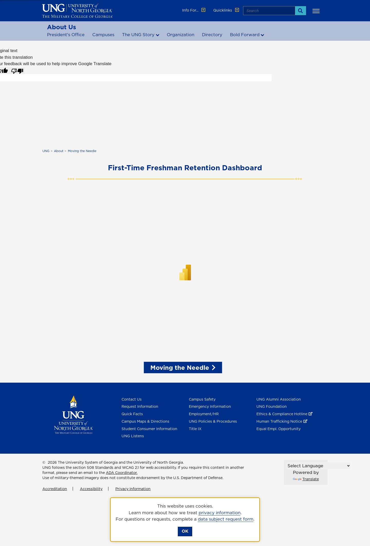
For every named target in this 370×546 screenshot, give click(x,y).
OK (185, 531)
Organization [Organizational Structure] (180, 35)
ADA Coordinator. (121, 472)
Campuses (103, 35)
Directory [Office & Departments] (212, 35)
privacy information (219, 513)
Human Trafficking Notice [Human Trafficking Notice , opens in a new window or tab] (279, 421)
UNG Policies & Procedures (213, 421)
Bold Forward (245, 35)
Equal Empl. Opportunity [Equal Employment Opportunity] (278, 428)
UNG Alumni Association (278, 399)
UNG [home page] (45, 151)
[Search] (300, 10)
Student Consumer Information (149, 428)
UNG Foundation (271, 406)
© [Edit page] (43, 462)
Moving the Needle (82, 151)
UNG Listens (133, 436)
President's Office (66, 35)
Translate (306, 479)
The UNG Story (138, 35)
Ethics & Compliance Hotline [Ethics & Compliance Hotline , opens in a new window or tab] (281, 413)
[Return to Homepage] (73, 414)
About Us (61, 27)
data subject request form (225, 519)
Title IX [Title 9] (195, 428)
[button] (317, 10)
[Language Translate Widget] (318, 465)
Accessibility (91, 488)
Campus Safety (202, 399)
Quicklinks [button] (226, 10)
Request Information (140, 406)
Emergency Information (210, 406)
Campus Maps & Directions (145, 421)
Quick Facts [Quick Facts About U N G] (132, 413)
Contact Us (132, 399)
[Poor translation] (17, 70)
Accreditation (54, 488)
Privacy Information (133, 488)
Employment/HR (204, 413)
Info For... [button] (194, 10)
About (58, 151)
